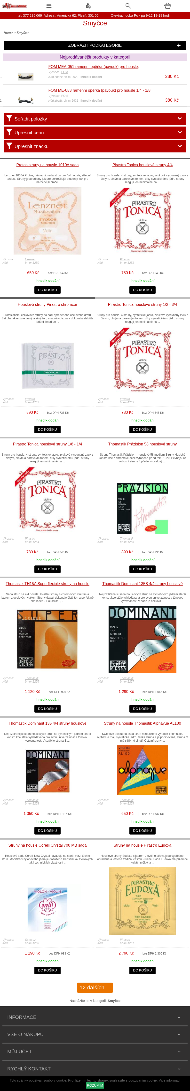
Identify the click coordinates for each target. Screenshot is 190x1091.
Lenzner (30, 259)
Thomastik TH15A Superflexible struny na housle (47, 584)
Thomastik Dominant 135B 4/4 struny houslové (142, 584)
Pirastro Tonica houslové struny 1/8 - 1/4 (47, 444)
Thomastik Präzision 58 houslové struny (142, 444)
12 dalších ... (95, 988)
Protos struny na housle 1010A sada (47, 165)
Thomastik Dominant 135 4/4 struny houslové (47, 723)
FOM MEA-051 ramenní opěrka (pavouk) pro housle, (93, 67)
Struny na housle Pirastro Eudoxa (142, 845)
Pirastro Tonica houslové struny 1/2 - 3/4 (142, 304)
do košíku (47, 290)
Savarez (30, 939)
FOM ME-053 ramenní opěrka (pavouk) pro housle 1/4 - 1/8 (99, 90)
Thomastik (126, 538)
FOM (64, 72)
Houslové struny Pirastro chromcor (47, 304)
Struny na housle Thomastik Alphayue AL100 (142, 723)
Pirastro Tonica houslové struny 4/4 (142, 165)
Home (8, 33)
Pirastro (125, 259)
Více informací (169, 1080)
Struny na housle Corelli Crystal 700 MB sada (47, 845)
